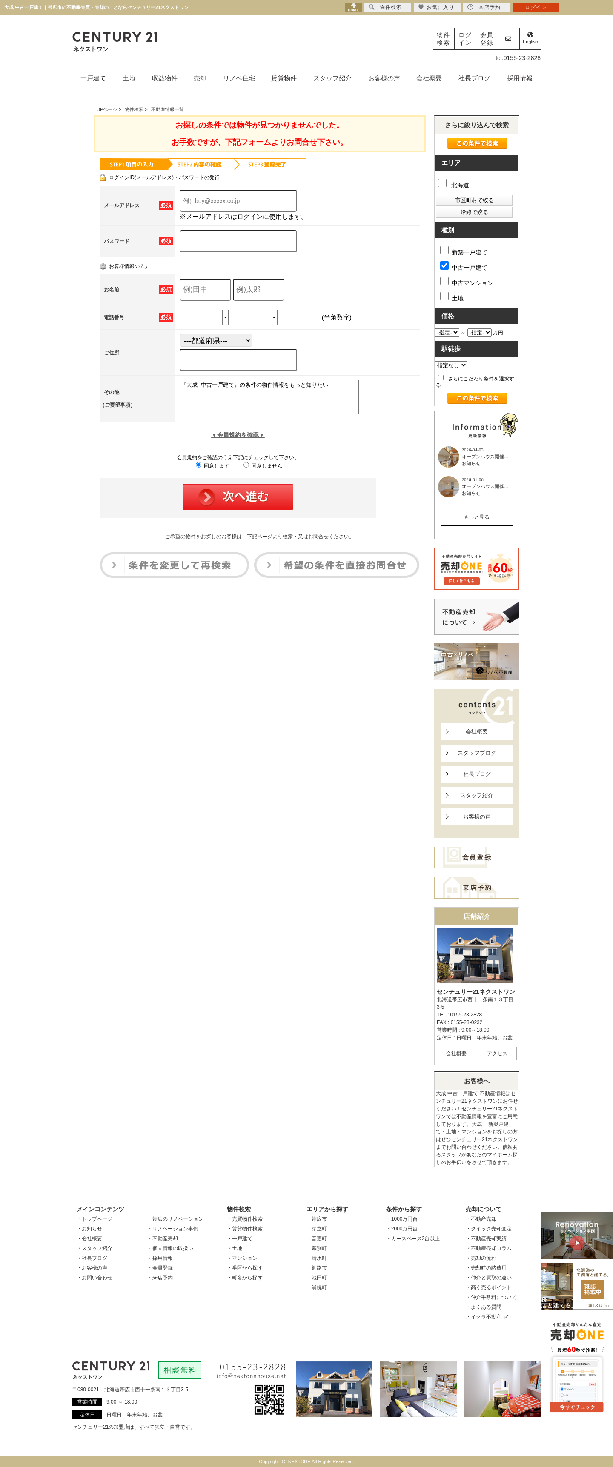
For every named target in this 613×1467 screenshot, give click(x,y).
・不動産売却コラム (489, 1248)
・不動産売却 (162, 1239)
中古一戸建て (463, 266)
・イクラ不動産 (487, 1317)
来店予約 (484, 7)
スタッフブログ (477, 753)
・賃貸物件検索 (245, 1229)
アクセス (497, 1053)
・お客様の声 (92, 1268)
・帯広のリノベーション (175, 1219)
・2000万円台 (402, 1229)
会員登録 (487, 38)
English (530, 38)
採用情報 (520, 78)
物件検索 (443, 38)
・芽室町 (316, 1229)
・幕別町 (316, 1248)
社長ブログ (474, 78)
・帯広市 (316, 1219)
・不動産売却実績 (486, 1239)
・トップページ (94, 1219)
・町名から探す (245, 1278)
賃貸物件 (284, 78)
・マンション (242, 1258)
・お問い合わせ (94, 1278)
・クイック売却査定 (489, 1229)
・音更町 (316, 1239)
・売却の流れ (481, 1258)
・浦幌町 (316, 1287)
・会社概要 (89, 1239)
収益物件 (165, 78)
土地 (129, 78)
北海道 (453, 185)
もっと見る (477, 517)
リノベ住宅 (239, 78)
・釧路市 (316, 1268)
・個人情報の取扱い (170, 1248)
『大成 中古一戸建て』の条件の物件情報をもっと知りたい (280, 400)
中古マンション (466, 281)
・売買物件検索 (245, 1219)
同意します (212, 472)
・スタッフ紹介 (94, 1248)
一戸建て (93, 78)
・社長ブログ (92, 1258)
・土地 (234, 1248)
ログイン (465, 38)
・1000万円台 (402, 1219)
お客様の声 (384, 78)
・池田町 (316, 1278)
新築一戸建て (463, 251)
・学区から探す (245, 1268)
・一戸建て (239, 1239)
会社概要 (429, 78)
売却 (200, 78)
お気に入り (436, 7)
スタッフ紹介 (332, 78)
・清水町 (316, 1258)
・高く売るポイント (489, 1287)
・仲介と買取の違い (489, 1278)
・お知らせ (89, 1229)
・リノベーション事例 (172, 1229)
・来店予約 (160, 1278)
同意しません (262, 472)
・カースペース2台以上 (413, 1239)
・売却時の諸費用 (486, 1268)
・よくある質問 (483, 1307)
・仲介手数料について (491, 1297)
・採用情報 (160, 1258)
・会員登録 (160, 1268)
